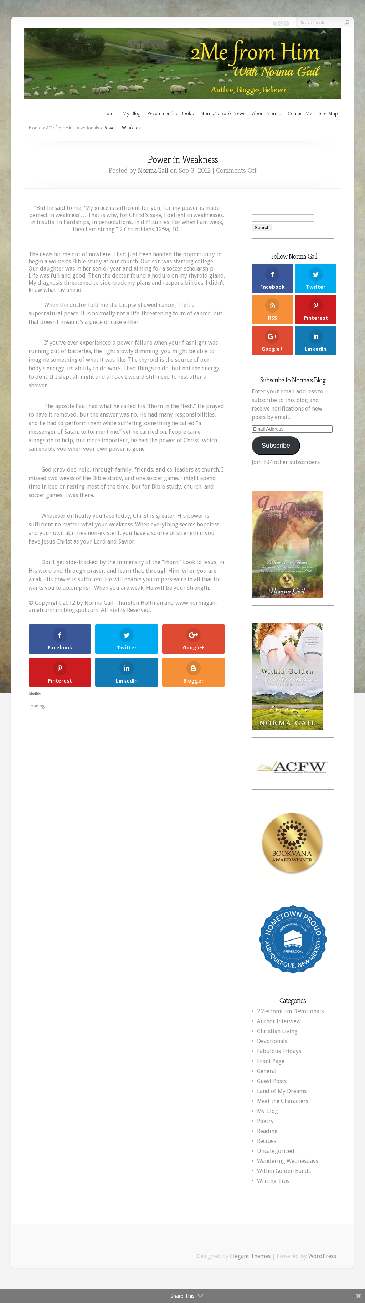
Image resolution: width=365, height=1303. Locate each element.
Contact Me (300, 113)
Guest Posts (272, 1081)
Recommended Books (170, 113)
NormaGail (153, 170)
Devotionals (272, 1041)
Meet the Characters (282, 1101)
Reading (267, 1131)
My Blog (131, 113)
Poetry (265, 1121)
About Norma (266, 113)
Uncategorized (275, 1151)
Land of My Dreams (282, 1091)
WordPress (322, 1256)
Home (109, 113)
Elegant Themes (250, 1256)
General (267, 1071)
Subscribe (276, 445)
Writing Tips (273, 1181)
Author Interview (279, 1021)
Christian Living (277, 1031)
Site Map (328, 113)
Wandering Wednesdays (287, 1161)
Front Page (270, 1061)
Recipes (266, 1141)
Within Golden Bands (284, 1171)
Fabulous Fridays (279, 1051)
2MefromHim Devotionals (72, 127)
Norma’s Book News (223, 113)
